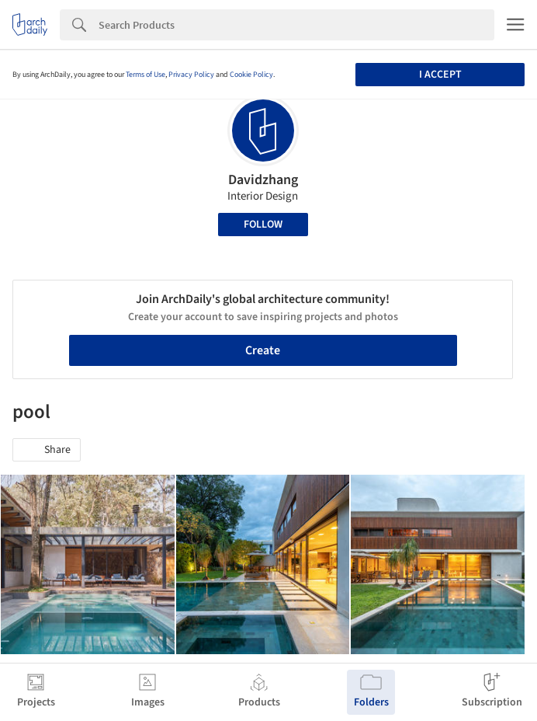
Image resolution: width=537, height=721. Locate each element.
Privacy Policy (191, 74)
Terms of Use (145, 74)
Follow (263, 224)
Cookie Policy (251, 74)
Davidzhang (263, 180)
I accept (440, 74)
